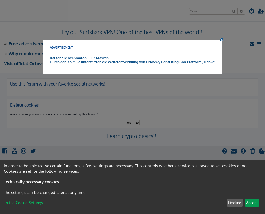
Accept (252, 202)
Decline (234, 202)
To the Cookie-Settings (23, 202)
